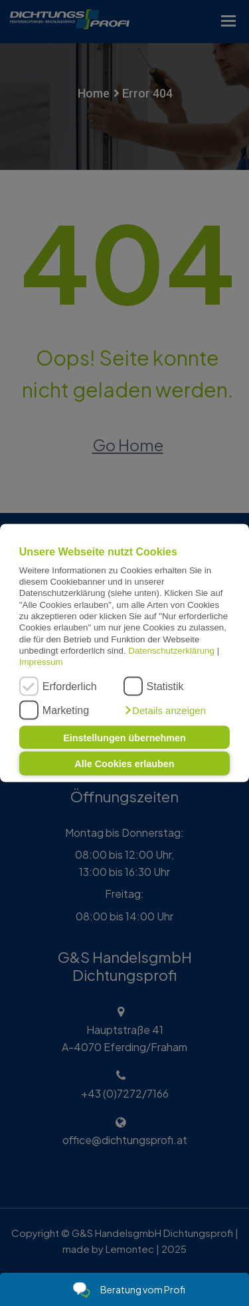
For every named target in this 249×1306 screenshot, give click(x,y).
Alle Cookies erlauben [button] (124, 764)
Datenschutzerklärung (171, 651)
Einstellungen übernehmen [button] (124, 737)
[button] (165, 710)
